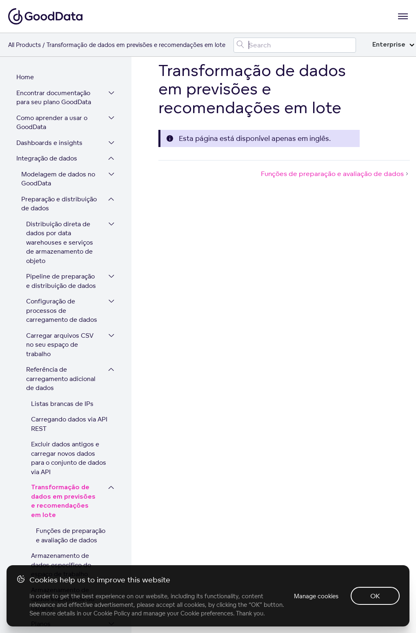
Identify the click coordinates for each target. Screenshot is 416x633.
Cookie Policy (111, 613)
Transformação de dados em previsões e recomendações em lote (63, 342)
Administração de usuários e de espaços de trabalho (55, 510)
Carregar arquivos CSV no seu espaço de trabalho (59, 186)
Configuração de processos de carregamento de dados (61, 151)
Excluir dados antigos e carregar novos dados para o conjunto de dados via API (68, 299)
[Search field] (295, 45)
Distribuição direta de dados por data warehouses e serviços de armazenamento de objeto (59, 83)
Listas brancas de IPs (62, 245)
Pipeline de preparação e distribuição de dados (61, 122)
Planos (41, 465)
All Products (24, 44)
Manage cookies (315, 596)
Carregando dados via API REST (69, 265)
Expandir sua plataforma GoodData (51, 535)
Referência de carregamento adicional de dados (61, 220)
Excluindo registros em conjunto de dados (65, 485)
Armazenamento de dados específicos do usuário (62, 440)
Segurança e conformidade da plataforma (56, 560)
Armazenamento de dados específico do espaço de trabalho (61, 406)
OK (375, 596)
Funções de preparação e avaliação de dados (70, 376)
